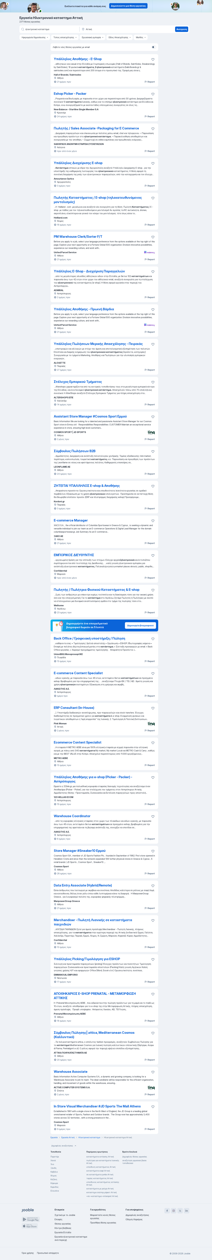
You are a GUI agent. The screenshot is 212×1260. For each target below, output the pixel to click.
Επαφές (58, 1219)
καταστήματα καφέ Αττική (98, 1171)
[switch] (154, 47)
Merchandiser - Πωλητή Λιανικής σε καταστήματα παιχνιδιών (93, 922)
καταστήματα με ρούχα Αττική (100, 1188)
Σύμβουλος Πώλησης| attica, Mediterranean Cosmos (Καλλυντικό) (94, 1035)
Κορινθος (55, 1187)
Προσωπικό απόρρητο (48, 1253)
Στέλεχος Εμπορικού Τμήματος (78, 382)
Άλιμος (54, 1175)
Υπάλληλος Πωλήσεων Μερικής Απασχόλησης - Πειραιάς (98, 344)
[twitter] (180, 1210)
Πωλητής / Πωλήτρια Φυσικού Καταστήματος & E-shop (96, 590)
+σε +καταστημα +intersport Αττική (102, 1196)
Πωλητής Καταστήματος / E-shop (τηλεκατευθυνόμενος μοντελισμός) (98, 200)
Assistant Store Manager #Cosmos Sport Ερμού (90, 416)
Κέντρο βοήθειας (63, 1228)
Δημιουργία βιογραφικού (140, 625)
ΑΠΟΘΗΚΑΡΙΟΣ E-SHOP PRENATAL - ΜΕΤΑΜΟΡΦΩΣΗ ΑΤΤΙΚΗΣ (95, 996)
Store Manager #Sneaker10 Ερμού (80, 851)
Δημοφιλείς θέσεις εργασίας (134, 1156)
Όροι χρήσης (28, 1253)
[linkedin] (186, 1210)
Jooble (187, 1253)
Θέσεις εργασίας (63, 1223)
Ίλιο (52, 1164)
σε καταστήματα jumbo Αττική (99, 1174)
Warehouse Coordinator (72, 816)
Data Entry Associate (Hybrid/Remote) (83, 885)
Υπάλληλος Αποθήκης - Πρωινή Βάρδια (84, 309)
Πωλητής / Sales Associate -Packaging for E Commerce (96, 128)
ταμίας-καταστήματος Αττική (99, 1178)
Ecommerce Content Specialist (77, 742)
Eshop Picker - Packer (70, 94)
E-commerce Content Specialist (78, 673)
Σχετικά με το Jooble (65, 1215)
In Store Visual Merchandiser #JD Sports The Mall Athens (97, 1106)
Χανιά (53, 1160)
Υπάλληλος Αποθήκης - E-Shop (78, 59)
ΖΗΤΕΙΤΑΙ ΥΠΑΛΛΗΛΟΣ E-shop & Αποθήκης (87, 486)
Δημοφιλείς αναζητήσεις (64, 1145)
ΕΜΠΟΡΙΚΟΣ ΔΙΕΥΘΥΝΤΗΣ (74, 555)
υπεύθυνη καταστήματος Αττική (100, 1167)
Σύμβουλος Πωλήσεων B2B (74, 451)
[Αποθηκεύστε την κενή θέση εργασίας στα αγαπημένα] (153, 59)
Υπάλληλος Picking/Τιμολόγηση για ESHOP (87, 959)
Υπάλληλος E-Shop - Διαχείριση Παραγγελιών (89, 271)
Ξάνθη (53, 1168)
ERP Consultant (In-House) (74, 708)
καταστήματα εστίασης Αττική (100, 1156)
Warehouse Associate (70, 1072)
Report (149, 81)
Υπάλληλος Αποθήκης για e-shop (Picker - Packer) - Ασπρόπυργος (93, 779)
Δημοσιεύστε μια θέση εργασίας (128, 5)
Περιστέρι (55, 1156)
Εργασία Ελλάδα (63, 1232)
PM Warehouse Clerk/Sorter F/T (78, 237)
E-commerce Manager (71, 520)
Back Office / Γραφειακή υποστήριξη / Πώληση (89, 638)
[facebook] (167, 1210)
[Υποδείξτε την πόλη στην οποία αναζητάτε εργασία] (109, 29)
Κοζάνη (54, 1179)
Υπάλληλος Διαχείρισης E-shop (78, 163)
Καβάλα (54, 1172)
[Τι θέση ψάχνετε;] (49, 29)
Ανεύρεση (181, 29)
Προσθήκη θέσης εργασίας (103, 1222)
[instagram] (173, 1210)
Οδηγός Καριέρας (134, 1219)
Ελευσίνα (55, 1191)
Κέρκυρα (54, 1183)
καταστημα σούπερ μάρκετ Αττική (101, 1192)
